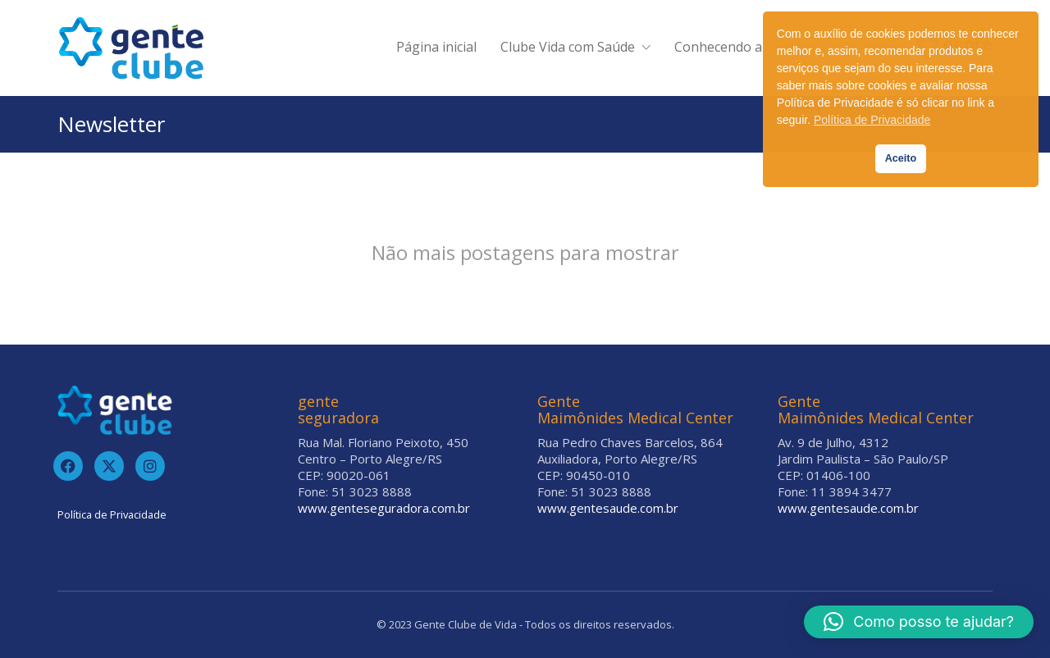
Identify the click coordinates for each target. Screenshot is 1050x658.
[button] (919, 621)
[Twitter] (109, 466)
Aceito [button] (901, 158)
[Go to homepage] (131, 48)
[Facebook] (68, 466)
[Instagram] (150, 466)
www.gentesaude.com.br (607, 508)
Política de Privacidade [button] (872, 119)
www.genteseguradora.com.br (384, 508)
